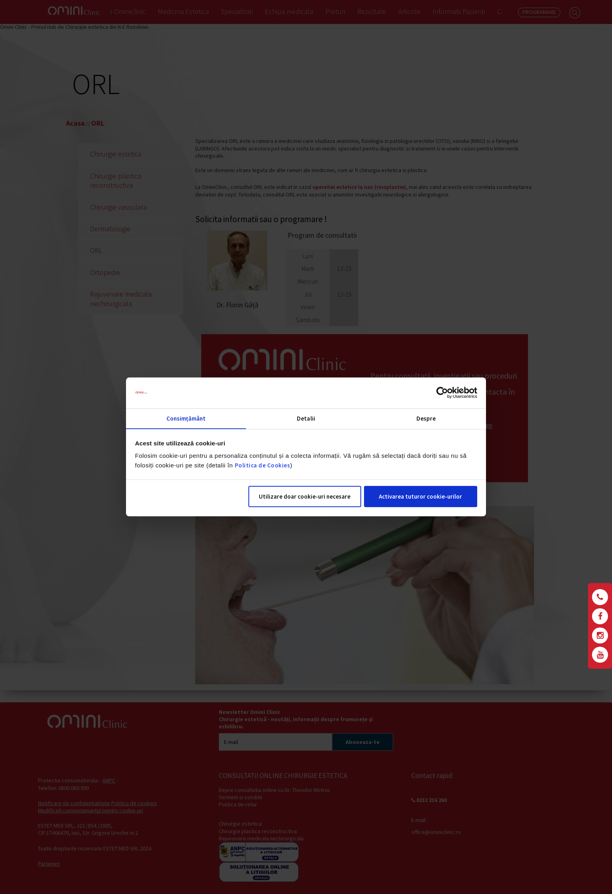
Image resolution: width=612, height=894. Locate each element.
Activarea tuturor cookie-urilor (420, 497)
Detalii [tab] (306, 418)
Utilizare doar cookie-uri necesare (304, 497)
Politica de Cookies (262, 465)
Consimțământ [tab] (186, 418)
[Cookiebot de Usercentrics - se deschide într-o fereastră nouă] (442, 393)
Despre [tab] (426, 418)
